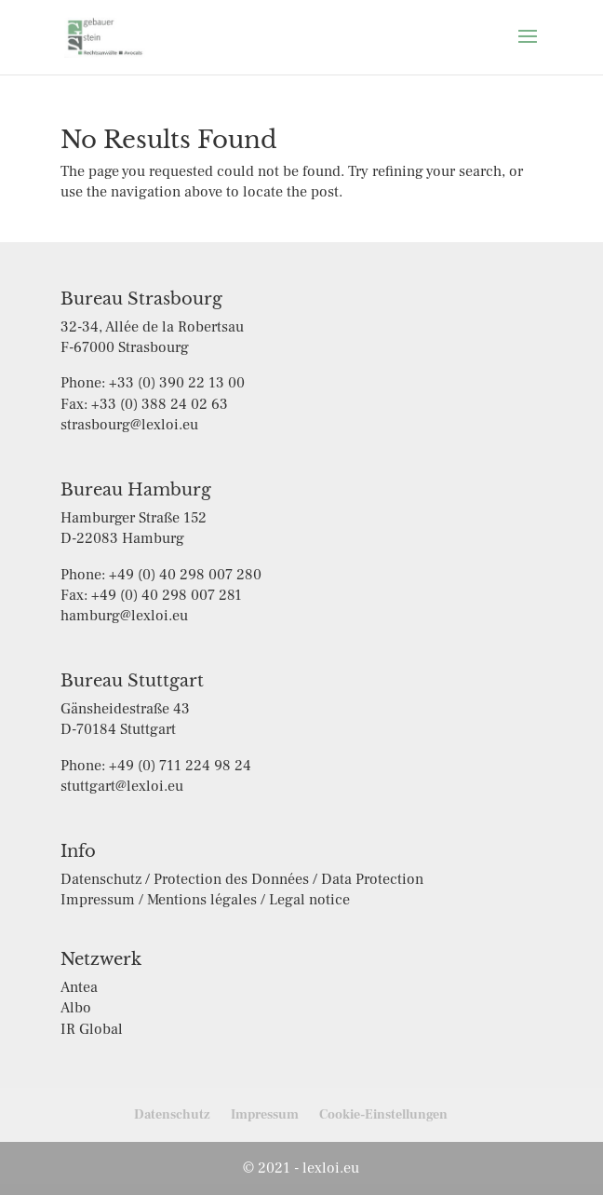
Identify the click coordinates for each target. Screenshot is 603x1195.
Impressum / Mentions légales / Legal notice (205, 899)
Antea (79, 987)
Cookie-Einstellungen (383, 1115)
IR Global (91, 1029)
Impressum (265, 1115)
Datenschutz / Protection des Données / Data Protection (241, 879)
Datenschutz (172, 1115)
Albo (75, 1007)
